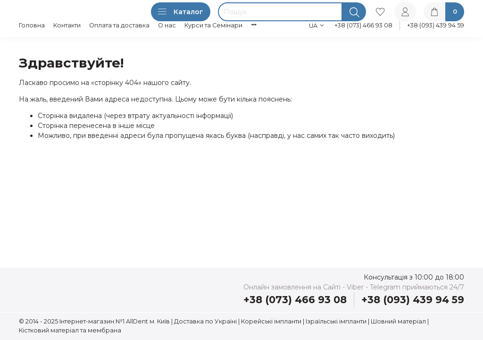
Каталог (180, 12)
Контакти (67, 25)
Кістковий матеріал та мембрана (70, 330)
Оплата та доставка (119, 25)
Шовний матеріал (398, 321)
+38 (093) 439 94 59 (435, 25)
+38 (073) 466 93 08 (363, 25)
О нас (167, 25)
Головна (32, 25)
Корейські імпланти (271, 321)
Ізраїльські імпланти (336, 321)
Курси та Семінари (213, 25)
